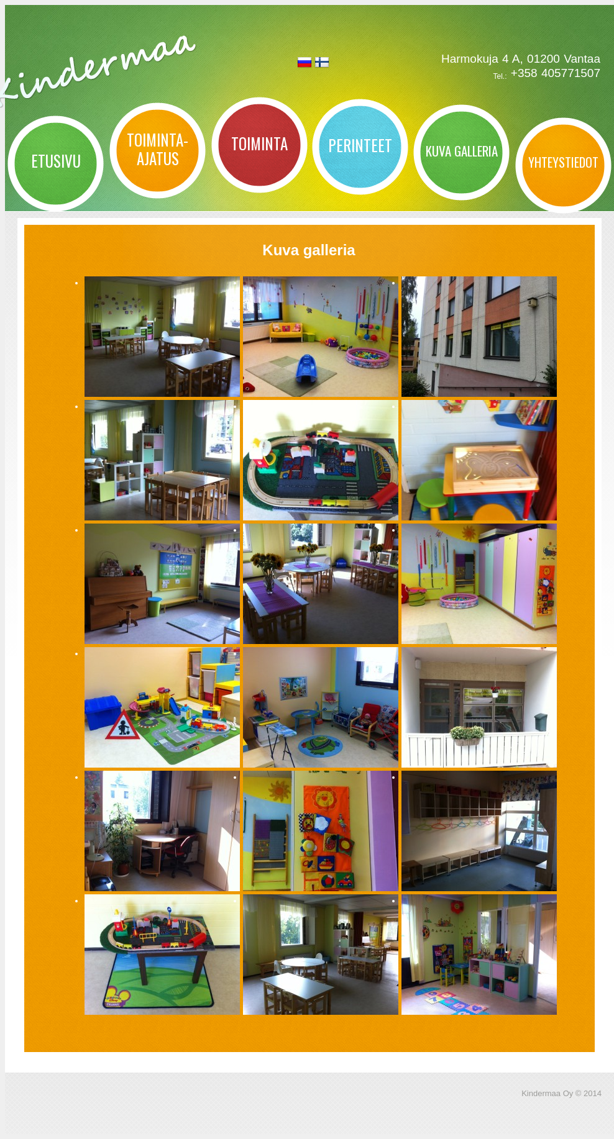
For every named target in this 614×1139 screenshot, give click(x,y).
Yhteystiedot (563, 162)
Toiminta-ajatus (157, 149)
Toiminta (259, 143)
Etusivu (56, 160)
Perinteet (360, 145)
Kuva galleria (462, 150)
